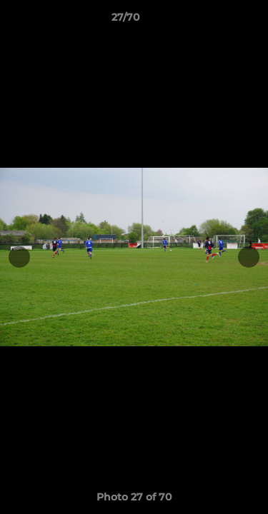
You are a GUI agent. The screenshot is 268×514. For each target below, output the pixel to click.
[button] (216, 20)
